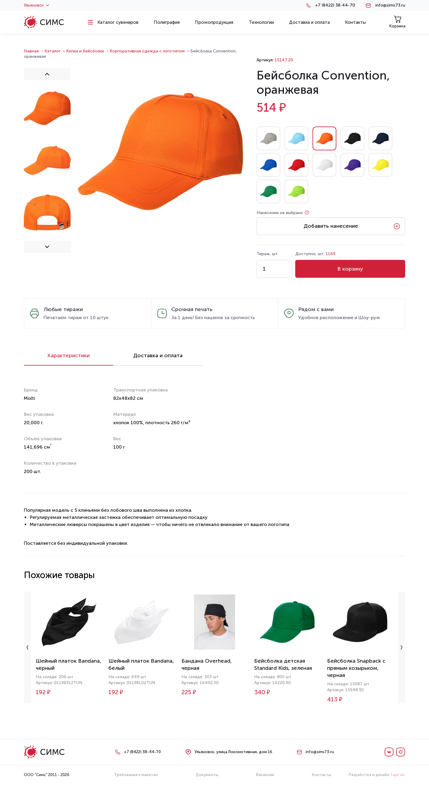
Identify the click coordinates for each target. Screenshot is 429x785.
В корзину (350, 269)
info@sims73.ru (390, 5)
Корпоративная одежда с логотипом (147, 51)
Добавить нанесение (331, 226)
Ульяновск (36, 5)
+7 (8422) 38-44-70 (335, 5)
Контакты (321, 774)
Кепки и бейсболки (85, 51)
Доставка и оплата (158, 355)
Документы (207, 774)
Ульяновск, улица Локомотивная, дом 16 (233, 752)
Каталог (52, 51)
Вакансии (265, 774)
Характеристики (68, 355)
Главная (31, 51)
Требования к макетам (136, 774)
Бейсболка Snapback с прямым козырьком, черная (356, 668)
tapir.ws (398, 774)
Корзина (397, 21)
